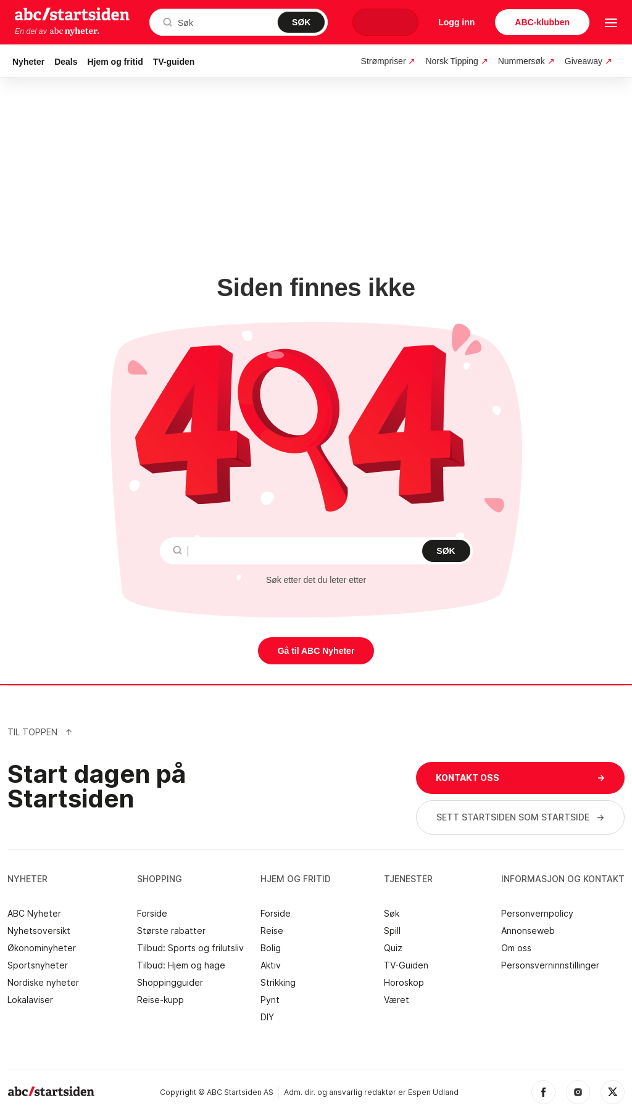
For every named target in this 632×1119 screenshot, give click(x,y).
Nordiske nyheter (43, 982)
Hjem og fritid (115, 62)
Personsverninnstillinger (550, 965)
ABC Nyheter (34, 913)
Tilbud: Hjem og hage (181, 965)
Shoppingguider (170, 982)
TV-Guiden (406, 965)
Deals (65, 62)
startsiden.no (72, 13)
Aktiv (270, 965)
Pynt (270, 1000)
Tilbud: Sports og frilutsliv (190, 948)
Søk (391, 913)
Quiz (393, 948)
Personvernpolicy (537, 913)
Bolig (270, 948)
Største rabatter (171, 931)
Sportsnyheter (37, 965)
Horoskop (404, 982)
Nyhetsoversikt (38, 931)
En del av (57, 31)
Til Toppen (40, 732)
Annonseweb (528, 931)
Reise (271, 931)
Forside (152, 913)
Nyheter (28, 62)
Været (396, 1000)
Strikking (278, 982)
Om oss (516, 948)
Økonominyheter (41, 948)
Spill (392, 931)
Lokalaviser (30, 1000)
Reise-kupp (160, 1000)
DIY (267, 1017)
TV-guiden (174, 62)
